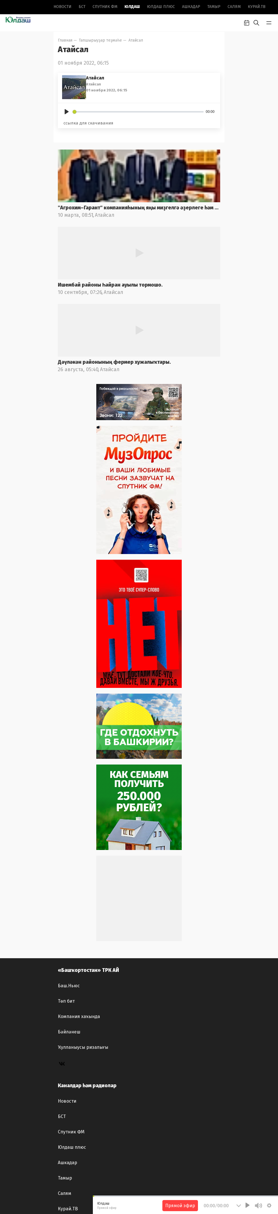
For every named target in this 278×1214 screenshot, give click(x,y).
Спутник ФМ (105, 6)
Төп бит (66, 1001)
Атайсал (135, 40)
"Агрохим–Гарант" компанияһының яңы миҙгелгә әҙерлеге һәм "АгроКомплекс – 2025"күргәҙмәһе (139, 208)
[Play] (66, 111)
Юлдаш (132, 6)
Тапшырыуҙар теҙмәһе (100, 40)
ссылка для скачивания (88, 123)
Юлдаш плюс (161, 6)
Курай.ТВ (256, 6)
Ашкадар (191, 6)
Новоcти (62, 6)
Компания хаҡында (79, 1016)
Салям (234, 6)
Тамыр (213, 6)
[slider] (138, 112)
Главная (65, 40)
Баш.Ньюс (69, 985)
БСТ (82, 6)
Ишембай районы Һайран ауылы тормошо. (110, 285)
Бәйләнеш (69, 1032)
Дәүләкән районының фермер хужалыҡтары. (114, 362)
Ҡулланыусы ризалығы (83, 1047)
